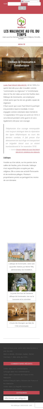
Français (26, 1)
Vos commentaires (20, 368)
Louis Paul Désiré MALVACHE (14, 85)
